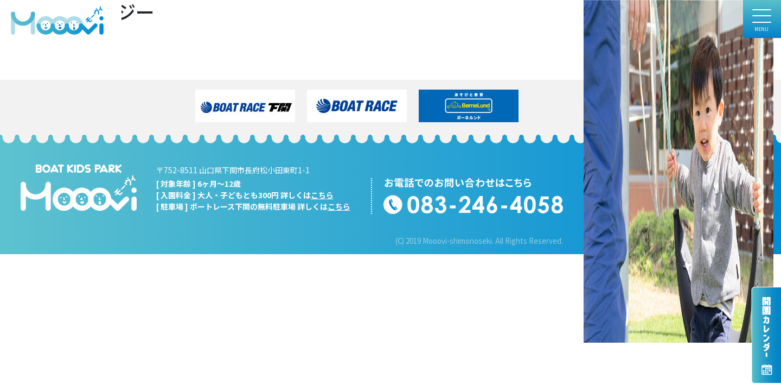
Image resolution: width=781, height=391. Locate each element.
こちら (322, 195)
